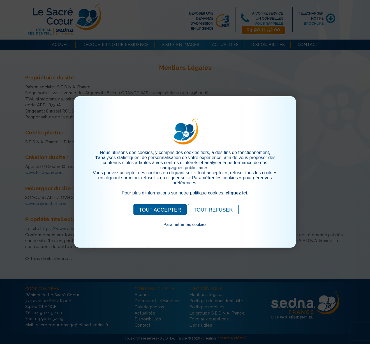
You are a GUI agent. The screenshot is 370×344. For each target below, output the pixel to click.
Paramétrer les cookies (184, 224)
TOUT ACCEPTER (160, 210)
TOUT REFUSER (213, 210)
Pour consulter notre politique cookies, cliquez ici (185, 230)
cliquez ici (236, 193)
